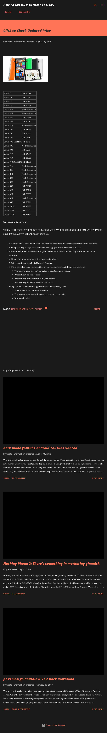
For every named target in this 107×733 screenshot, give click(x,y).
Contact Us (22, 12)
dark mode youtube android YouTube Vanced (40, 448)
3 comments (18, 593)
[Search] (95, 5)
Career (6, 12)
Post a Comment (21, 709)
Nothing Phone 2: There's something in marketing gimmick (51, 563)
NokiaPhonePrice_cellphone (26, 309)
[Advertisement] (53, 340)
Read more (98, 478)
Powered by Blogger (53, 725)
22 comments (19, 478)
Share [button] (97, 309)
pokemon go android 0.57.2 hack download (38, 679)
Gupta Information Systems (28, 5)
